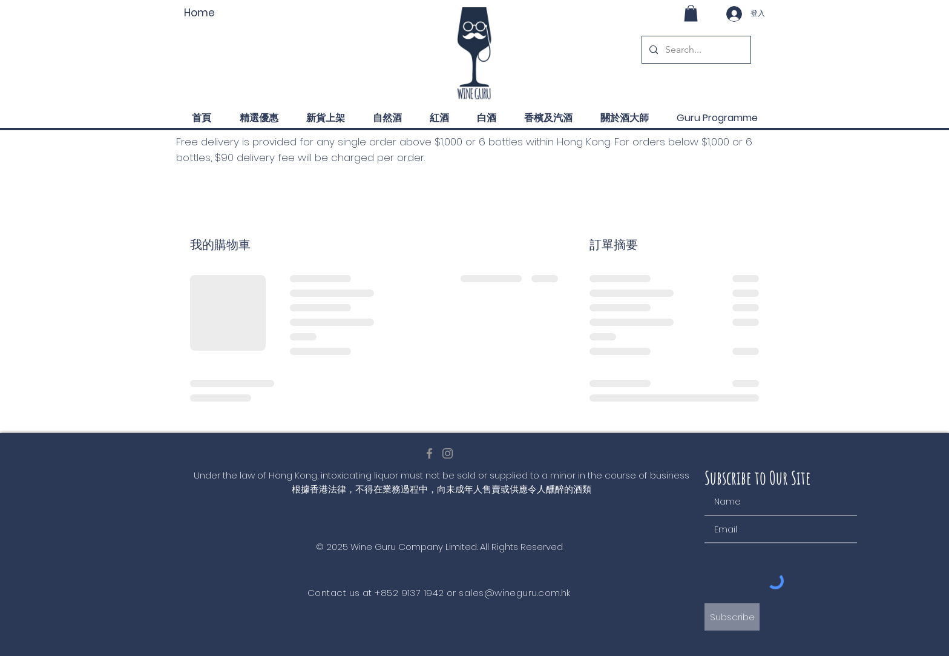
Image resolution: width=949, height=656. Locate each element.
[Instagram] (448, 453)
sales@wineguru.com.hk (514, 592)
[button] (691, 13)
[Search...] (695, 49)
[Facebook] (429, 453)
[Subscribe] (732, 617)
